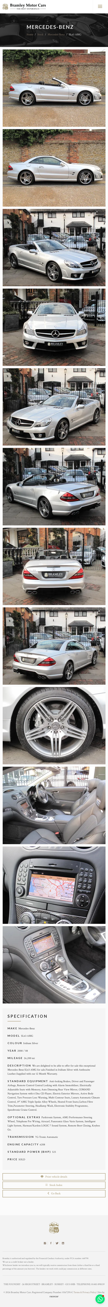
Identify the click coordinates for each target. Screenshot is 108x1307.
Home (30, 34)
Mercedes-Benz (56, 34)
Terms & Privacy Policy (84, 1292)
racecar (53, 1296)
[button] (100, 1299)
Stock (40, 34)
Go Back (54, 1193)
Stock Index (54, 1185)
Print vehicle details (54, 1177)
